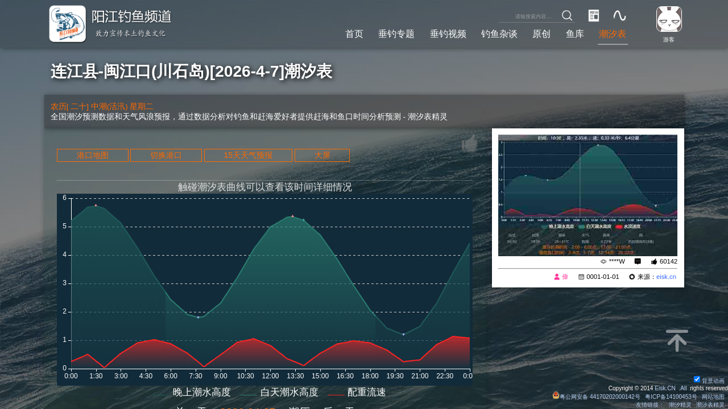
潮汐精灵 (680, 405)
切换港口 (166, 155)
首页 (354, 34)
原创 (541, 34)
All (683, 388)
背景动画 (709, 381)
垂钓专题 (396, 34)
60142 (668, 261)
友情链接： (650, 405)
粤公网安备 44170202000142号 (597, 397)
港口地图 (93, 155)
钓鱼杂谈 (499, 34)
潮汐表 (612, 34)
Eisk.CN (665, 388)
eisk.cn (666, 276)
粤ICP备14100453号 (671, 397)
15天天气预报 (248, 155)
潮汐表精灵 (710, 405)
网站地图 (713, 397)
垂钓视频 (448, 34)
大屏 (322, 155)
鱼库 (575, 34)
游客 (669, 39)
